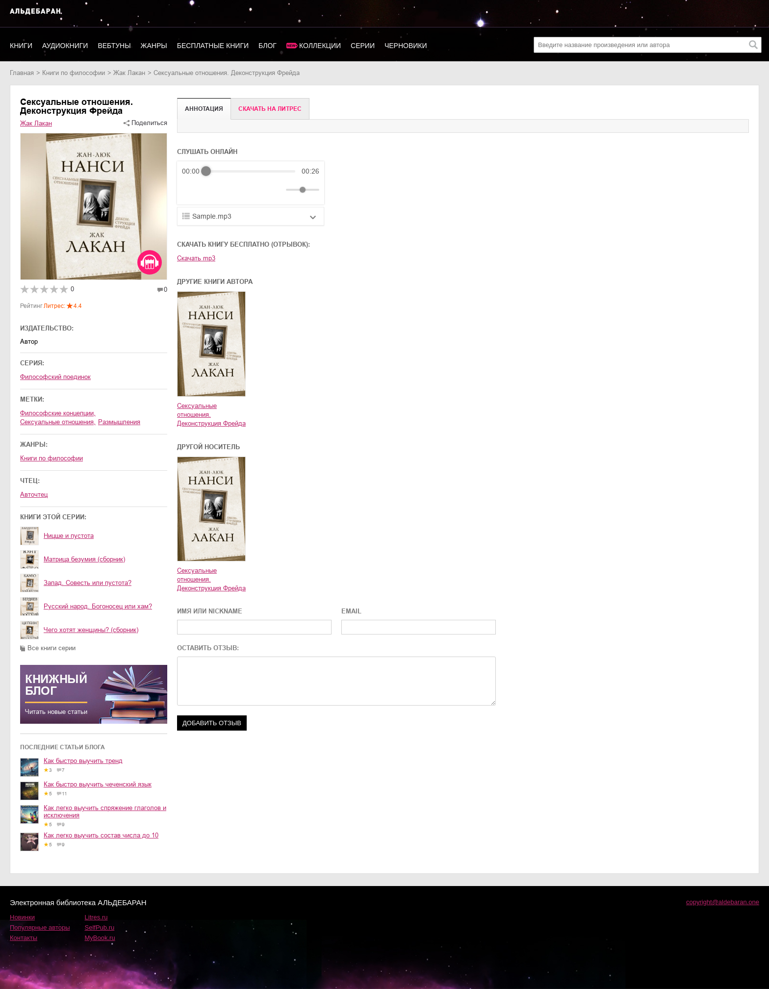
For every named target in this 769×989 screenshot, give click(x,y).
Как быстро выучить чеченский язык (98, 784)
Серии (363, 46)
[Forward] (234, 190)
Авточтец (34, 494)
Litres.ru (96, 917)
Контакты (23, 937)
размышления (119, 422)
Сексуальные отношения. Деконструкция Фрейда (211, 414)
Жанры (154, 46)
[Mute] (276, 189)
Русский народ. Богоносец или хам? (98, 606)
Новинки (22, 917)
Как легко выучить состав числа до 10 (101, 835)
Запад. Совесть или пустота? (87, 582)
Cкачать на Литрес (270, 108)
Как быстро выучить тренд (83, 760)
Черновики (405, 46)
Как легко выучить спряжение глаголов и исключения (105, 811)
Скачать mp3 (196, 258)
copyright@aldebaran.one (722, 902)
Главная (22, 72)
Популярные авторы (40, 927)
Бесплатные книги (213, 46)
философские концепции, (58, 413)
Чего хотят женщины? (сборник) (91, 630)
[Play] (213, 190)
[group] (250, 182)
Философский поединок (55, 376)
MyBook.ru (100, 937)
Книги (21, 46)
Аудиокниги (65, 46)
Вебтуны (114, 46)
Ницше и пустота (69, 535)
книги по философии (73, 72)
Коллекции (320, 46)
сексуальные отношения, (58, 422)
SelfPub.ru (100, 927)
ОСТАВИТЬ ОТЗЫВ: (208, 648)
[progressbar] (250, 171)
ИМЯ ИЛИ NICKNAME (209, 611)
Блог (267, 46)
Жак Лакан (129, 72)
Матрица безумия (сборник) (84, 559)
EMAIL (351, 611)
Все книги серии (51, 648)
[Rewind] (192, 190)
